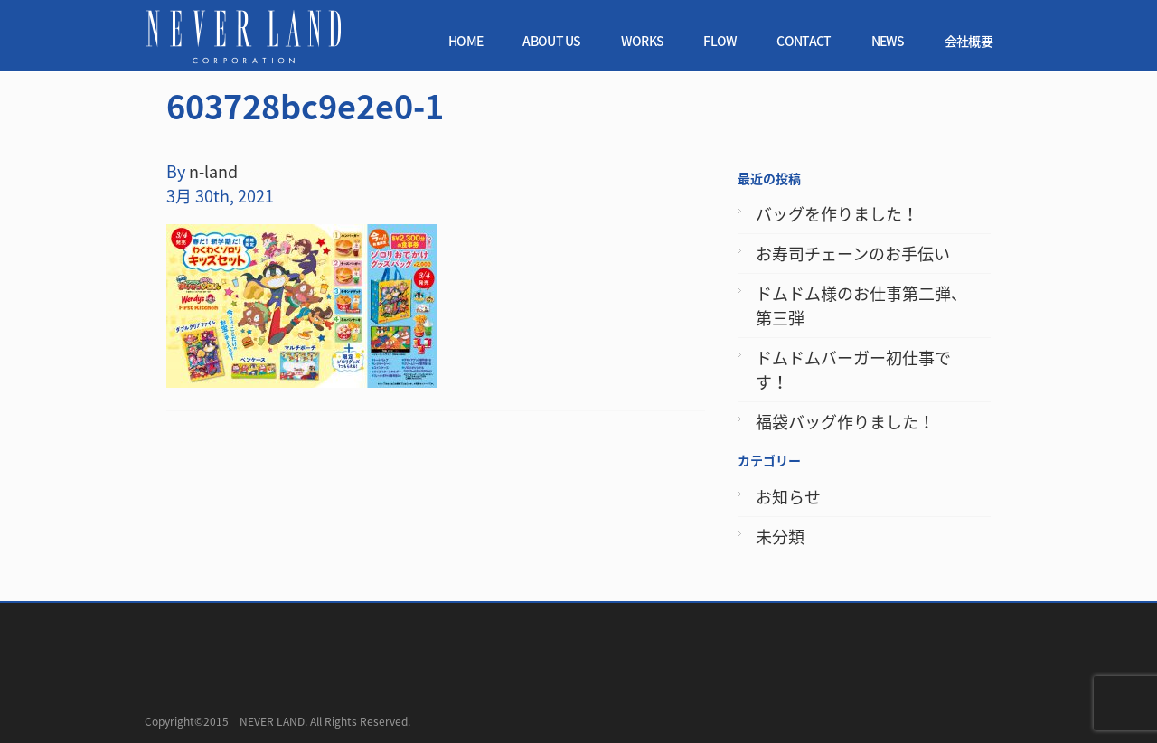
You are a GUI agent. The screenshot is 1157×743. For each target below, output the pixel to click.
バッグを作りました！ (837, 214)
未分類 (780, 536)
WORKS (642, 41)
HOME (465, 41)
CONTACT (803, 41)
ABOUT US (551, 41)
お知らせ (788, 496)
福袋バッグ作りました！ (845, 421)
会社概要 (968, 41)
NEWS (888, 41)
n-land (213, 171)
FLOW (720, 41)
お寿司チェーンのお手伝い (853, 253)
